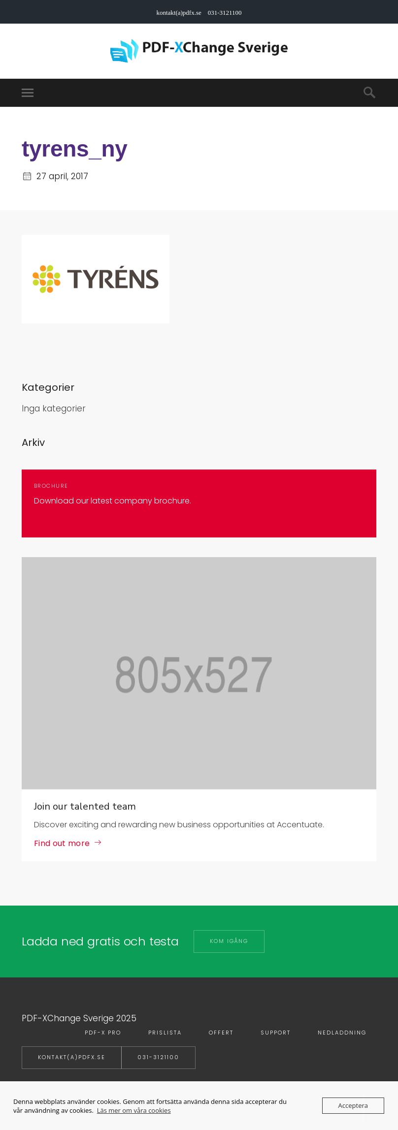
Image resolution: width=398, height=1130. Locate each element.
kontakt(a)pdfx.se (71, 1057)
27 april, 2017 (62, 176)
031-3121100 (158, 1057)
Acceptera (353, 1105)
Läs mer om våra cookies (134, 1110)
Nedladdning (342, 1032)
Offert (221, 1032)
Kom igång (229, 941)
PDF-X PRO (103, 1032)
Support (276, 1032)
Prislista (165, 1032)
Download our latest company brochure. (112, 500)
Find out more (62, 843)
